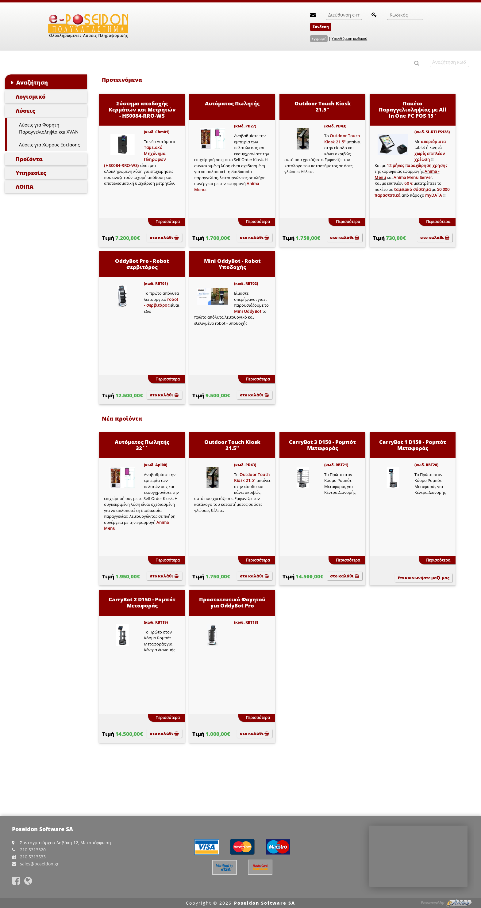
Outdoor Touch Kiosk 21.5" (322, 106)
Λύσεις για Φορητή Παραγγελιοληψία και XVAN (49, 128)
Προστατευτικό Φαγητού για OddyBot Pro (232, 602)
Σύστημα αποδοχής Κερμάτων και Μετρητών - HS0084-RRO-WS (142, 109)
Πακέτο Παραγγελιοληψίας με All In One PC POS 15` (412, 109)
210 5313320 (33, 850)
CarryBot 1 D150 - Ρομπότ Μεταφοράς (412, 445)
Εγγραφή (318, 38)
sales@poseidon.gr (39, 864)
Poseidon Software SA (264, 903)
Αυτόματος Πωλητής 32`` (142, 445)
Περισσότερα (168, 221)
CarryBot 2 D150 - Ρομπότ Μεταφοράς (142, 602)
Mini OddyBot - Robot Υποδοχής (232, 264)
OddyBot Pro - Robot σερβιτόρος (142, 264)
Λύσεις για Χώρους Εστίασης (49, 145)
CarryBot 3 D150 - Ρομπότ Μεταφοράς (322, 445)
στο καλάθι (164, 237)
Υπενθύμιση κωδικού (349, 38)
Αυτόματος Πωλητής (232, 103)
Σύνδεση (321, 26)
